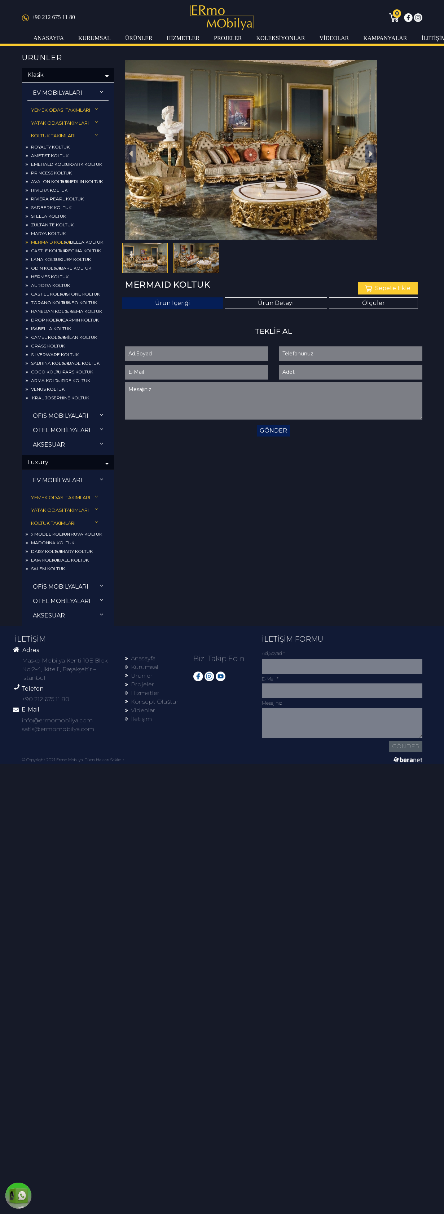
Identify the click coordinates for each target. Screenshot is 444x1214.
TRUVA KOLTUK (82, 534)
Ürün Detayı (276, 303)
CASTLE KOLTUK (46, 250)
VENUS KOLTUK (45, 389)
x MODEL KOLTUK (48, 534)
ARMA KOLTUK (44, 380)
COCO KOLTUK (45, 372)
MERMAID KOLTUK (49, 242)
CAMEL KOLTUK (46, 337)
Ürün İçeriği (172, 303)
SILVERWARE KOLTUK (52, 354)
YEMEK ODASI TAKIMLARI (64, 110)
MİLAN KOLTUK (77, 337)
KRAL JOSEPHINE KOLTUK (57, 397)
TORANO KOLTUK (48, 302)
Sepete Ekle (387, 288)
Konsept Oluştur (152, 701)
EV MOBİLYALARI (68, 92)
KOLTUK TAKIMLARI (64, 135)
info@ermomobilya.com (57, 720)
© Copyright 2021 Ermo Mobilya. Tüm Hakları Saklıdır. (73, 759)
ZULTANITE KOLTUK (50, 224)
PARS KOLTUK (75, 372)
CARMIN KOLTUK (78, 320)
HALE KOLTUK (71, 560)
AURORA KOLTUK (48, 285)
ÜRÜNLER (139, 38)
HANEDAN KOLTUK (49, 311)
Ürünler (139, 675)
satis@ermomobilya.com (58, 729)
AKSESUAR (68, 444)
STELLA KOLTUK (46, 216)
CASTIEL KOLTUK (47, 294)
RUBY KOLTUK (73, 259)
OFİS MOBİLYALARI (68, 415)
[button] (131, 153)
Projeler (139, 684)
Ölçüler (373, 303)
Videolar (140, 710)
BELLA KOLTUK (84, 242)
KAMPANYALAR (385, 38)
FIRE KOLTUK (73, 380)
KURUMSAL (94, 38)
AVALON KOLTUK (47, 181)
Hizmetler (142, 693)
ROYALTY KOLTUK (48, 147)
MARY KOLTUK (74, 551)
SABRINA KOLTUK (48, 363)
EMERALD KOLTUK (49, 164)
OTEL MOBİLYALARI (68, 430)
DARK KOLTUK (83, 164)
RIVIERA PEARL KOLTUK (55, 198)
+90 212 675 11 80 (48, 17)
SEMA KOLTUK (83, 311)
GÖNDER (273, 430)
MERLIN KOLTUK (82, 181)
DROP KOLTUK (45, 320)
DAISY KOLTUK (44, 551)
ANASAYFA (49, 38)
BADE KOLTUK (81, 363)
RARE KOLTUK (72, 268)
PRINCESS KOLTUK (49, 173)
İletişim (138, 718)
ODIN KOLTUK (44, 268)
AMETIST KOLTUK (47, 155)
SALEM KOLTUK (45, 568)
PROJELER (228, 38)
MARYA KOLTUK (46, 233)
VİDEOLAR (334, 38)
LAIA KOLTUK (43, 560)
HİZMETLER (183, 38)
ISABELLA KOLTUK (48, 328)
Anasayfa (140, 658)
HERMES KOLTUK (47, 276)
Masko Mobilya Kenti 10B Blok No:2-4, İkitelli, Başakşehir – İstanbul (64, 669)
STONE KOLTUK (80, 294)
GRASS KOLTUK (45, 346)
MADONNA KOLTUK (50, 542)
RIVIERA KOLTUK (46, 190)
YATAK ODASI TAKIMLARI (64, 123)
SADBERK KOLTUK (48, 207)
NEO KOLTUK (80, 302)
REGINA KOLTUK (80, 250)
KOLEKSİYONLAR (280, 38)
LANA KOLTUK (44, 259)
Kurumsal (141, 667)
